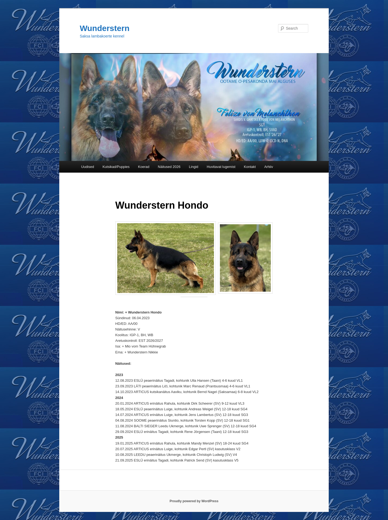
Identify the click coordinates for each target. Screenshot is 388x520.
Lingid (193, 167)
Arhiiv (268, 167)
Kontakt (250, 167)
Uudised (87, 167)
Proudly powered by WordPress (193, 501)
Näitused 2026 (169, 167)
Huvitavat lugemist (221, 167)
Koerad (143, 167)
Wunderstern (104, 28)
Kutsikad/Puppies (115, 167)
